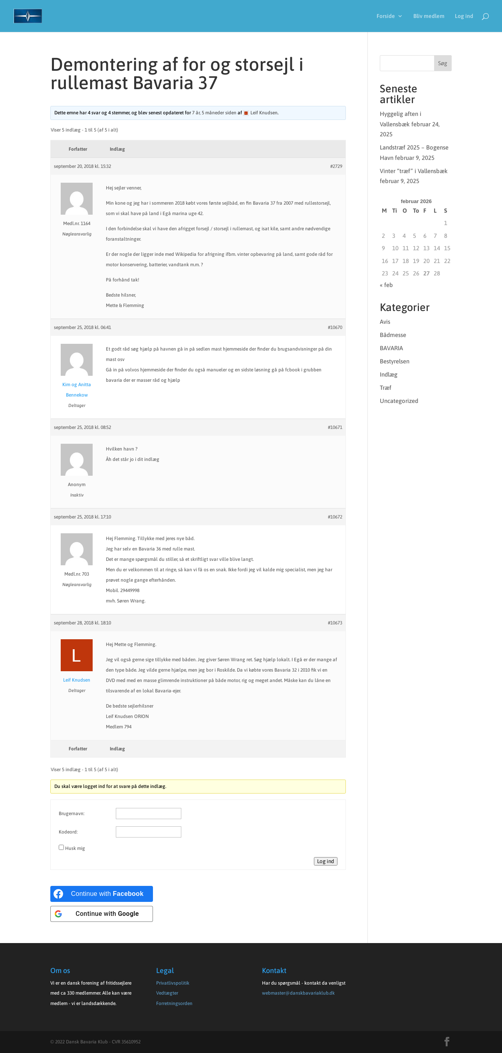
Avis (385, 321)
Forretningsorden (174, 1003)
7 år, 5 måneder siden (214, 113)
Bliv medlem (428, 16)
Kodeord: (68, 832)
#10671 (335, 427)
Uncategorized (399, 400)
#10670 (335, 327)
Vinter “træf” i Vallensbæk (414, 171)
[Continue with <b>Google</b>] (101, 914)
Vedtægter (167, 993)
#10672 (335, 517)
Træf (385, 387)
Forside (386, 16)
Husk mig (75, 848)
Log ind (464, 16)
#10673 (335, 623)
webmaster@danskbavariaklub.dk (298, 993)
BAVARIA (391, 348)
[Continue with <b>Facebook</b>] (101, 894)
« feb (386, 284)
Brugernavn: (71, 813)
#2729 (336, 166)
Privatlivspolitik (172, 983)
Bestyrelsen (394, 361)
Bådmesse (393, 334)
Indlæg (388, 374)
